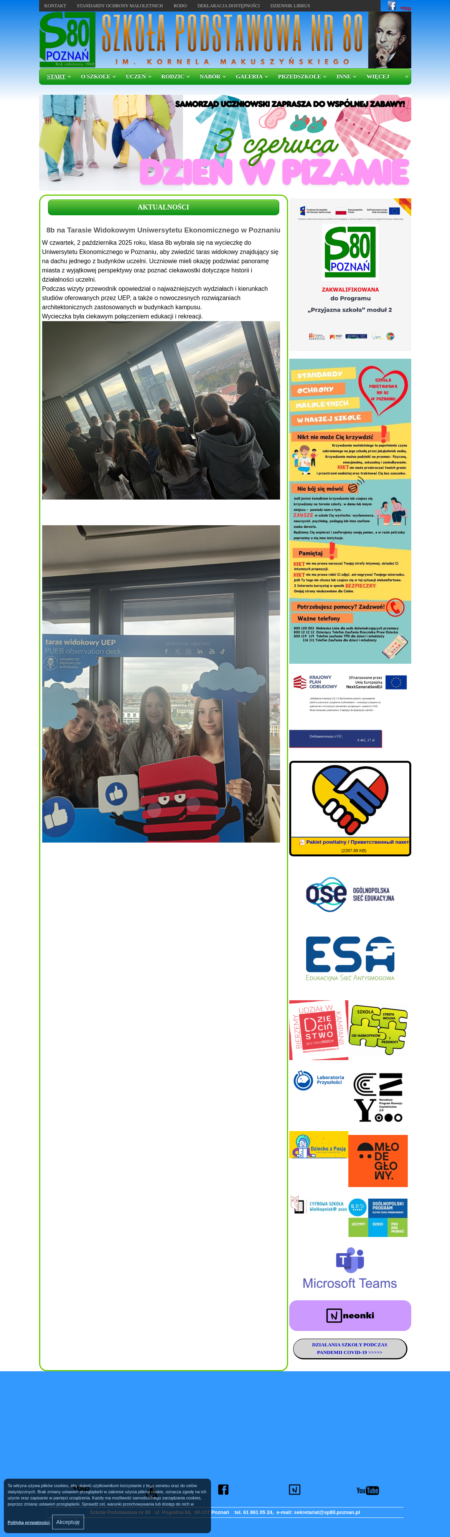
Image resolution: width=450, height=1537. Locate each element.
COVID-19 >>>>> (362, 1352)
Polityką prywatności (28, 1522)
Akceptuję (68, 1522)
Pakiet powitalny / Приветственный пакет (358, 842)
